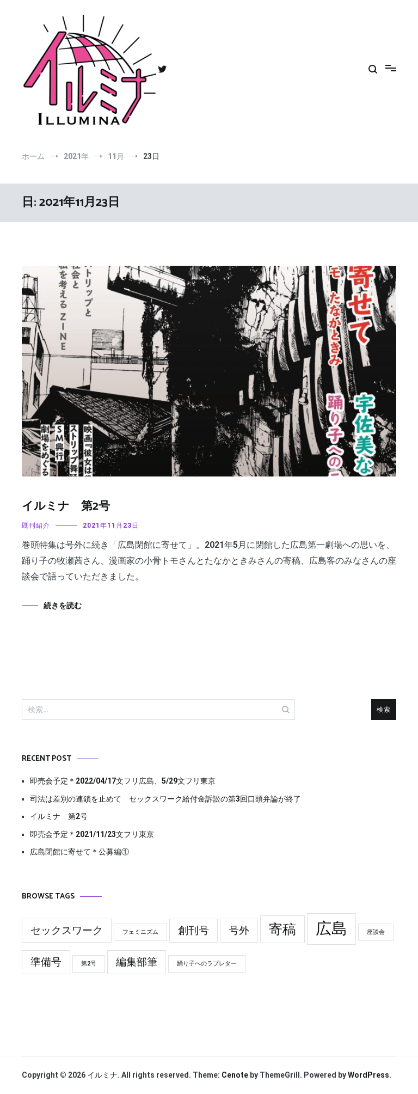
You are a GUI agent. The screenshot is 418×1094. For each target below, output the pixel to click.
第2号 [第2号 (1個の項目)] (88, 963)
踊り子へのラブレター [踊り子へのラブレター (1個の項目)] (207, 963)
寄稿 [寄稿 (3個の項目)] (282, 929)
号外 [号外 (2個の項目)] (239, 930)
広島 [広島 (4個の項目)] (331, 928)
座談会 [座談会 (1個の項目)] (376, 932)
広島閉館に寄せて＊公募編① (79, 851)
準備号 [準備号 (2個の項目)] (46, 962)
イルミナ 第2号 (66, 506)
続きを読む (63, 605)
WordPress (368, 1075)
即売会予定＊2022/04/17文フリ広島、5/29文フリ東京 (123, 781)
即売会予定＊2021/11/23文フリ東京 (92, 834)
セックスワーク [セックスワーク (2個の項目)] (66, 930)
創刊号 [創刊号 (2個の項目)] (193, 930)
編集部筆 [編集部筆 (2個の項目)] (136, 962)
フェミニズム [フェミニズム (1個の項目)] (140, 932)
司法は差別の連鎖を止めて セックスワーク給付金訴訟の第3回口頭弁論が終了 (165, 798)
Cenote (235, 1075)
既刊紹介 (36, 525)
